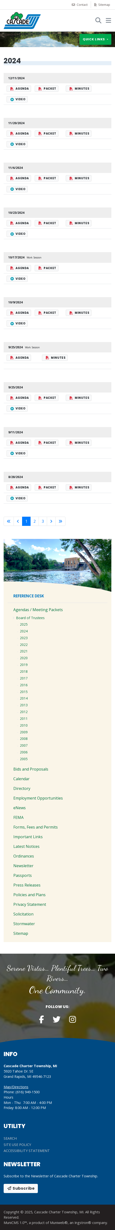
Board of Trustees (30, 617)
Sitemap (102, 4)
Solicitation (23, 914)
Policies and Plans (29, 894)
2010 (24, 725)
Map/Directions (16, 1087)
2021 (24, 651)
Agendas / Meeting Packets (38, 609)
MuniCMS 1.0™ (15, 1222)
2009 (24, 732)
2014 (24, 698)
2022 (24, 644)
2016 (24, 685)
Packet (47, 89)
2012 (24, 711)
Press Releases (27, 885)
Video (17, 99)
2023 (24, 638)
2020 (24, 658)
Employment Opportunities (38, 798)
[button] (108, 20)
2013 (24, 705)
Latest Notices (26, 846)
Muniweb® (59, 1222)
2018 (24, 671)
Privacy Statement (29, 904)
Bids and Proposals (30, 769)
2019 (24, 664)
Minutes (80, 89)
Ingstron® (82, 1222)
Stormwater (24, 923)
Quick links (94, 39)
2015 (24, 691)
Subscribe (21, 1188)
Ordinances (23, 856)
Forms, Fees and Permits (35, 827)
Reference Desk (28, 596)
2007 (24, 745)
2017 (24, 678)
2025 (24, 624)
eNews (19, 807)
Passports (22, 875)
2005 (24, 759)
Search (10, 1138)
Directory (21, 788)
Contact (79, 4)
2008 (24, 738)
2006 (24, 752)
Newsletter (23, 865)
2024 (24, 631)
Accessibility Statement (27, 1150)
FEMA (18, 817)
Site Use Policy (17, 1144)
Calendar (21, 778)
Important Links (28, 836)
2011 (24, 718)
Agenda (19, 89)
